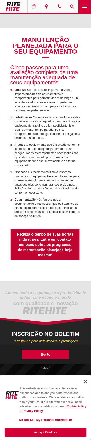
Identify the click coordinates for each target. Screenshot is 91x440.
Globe (34, 6)
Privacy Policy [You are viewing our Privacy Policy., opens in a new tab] (32, 411)
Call (59, 6)
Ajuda (45, 367)
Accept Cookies (45, 432)
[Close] (85, 381)
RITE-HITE (13, 6)
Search (72, 6)
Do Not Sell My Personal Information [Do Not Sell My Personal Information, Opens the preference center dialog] (45, 420)
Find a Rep (46, 6)
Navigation (84, 6)
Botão (45, 354)
